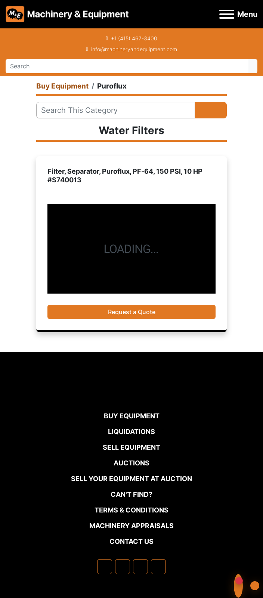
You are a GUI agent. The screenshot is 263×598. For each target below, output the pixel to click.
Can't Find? (131, 494)
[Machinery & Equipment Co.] (131, 396)
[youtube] (158, 566)
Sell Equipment (131, 447)
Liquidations (131, 432)
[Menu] (226, 14)
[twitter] (140, 566)
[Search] (127, 66)
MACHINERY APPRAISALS (131, 526)
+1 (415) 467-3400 (134, 38)
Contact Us (131, 541)
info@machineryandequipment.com (134, 49)
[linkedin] (122, 566)
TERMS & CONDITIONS (131, 510)
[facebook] (104, 566)
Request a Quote (131, 312)
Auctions (131, 463)
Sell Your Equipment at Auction (131, 479)
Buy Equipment (132, 416)
